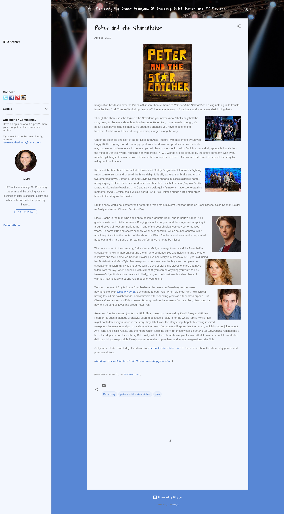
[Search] (246, 9)
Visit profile (25, 212)
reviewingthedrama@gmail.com (22, 142)
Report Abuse (11, 225)
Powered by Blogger (167, 497)
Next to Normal (126, 291)
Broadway (109, 394)
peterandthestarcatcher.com (164, 348)
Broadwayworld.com (132, 374)
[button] (239, 26)
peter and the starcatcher (135, 394)
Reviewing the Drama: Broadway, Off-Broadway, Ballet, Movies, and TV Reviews (160, 9)
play (157, 394)
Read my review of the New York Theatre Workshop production (133, 361)
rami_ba (175, 505)
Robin (26, 178)
